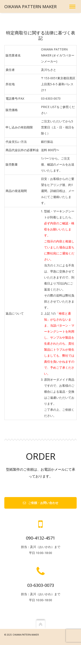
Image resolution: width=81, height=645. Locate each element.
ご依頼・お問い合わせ (40, 503)
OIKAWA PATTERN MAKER (30, 6)
